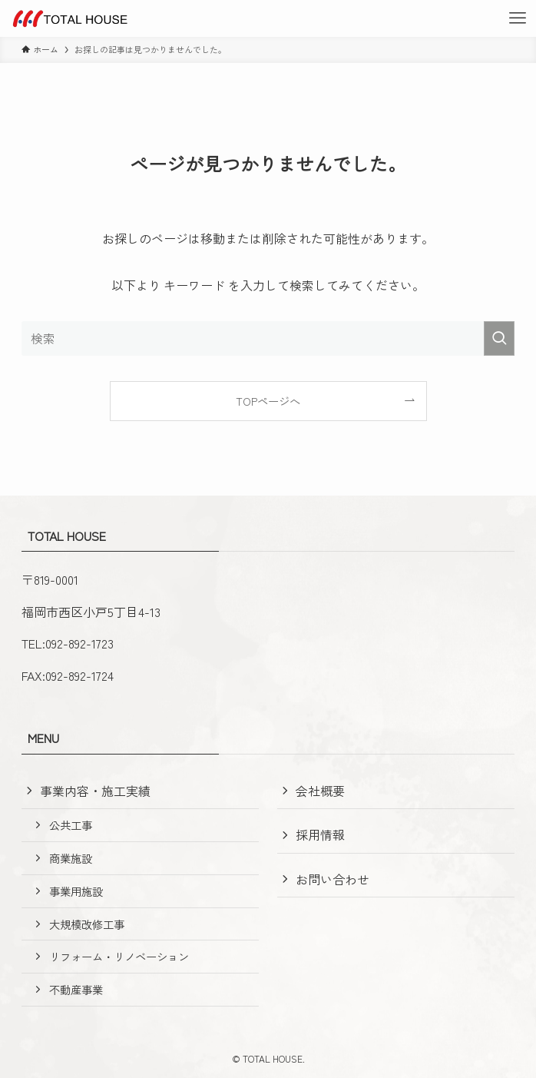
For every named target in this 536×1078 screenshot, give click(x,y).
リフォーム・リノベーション (119, 956)
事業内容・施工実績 (95, 790)
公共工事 (70, 825)
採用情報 (320, 834)
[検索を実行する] (499, 338)
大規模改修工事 (86, 924)
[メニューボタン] (517, 18)
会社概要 (320, 790)
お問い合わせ (332, 879)
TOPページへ (268, 401)
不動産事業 (76, 989)
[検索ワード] (268, 338)
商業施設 (70, 858)
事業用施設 (76, 891)
